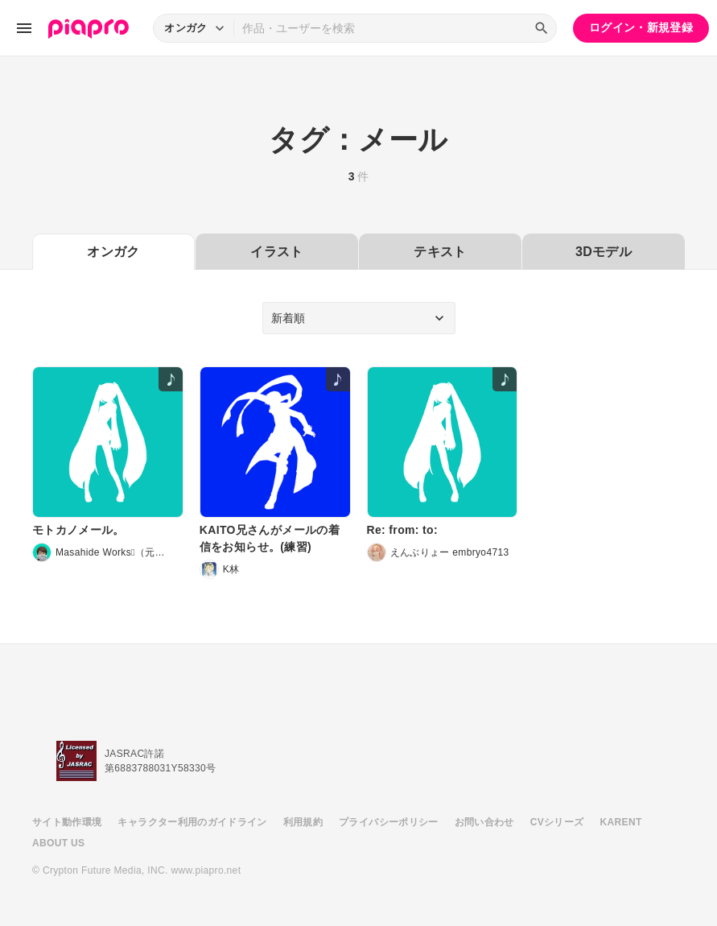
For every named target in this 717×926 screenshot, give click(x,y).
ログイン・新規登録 (641, 27)
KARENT (621, 822)
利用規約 (303, 822)
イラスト (276, 251)
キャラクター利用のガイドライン (191, 822)
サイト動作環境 (66, 822)
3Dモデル (603, 251)
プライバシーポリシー (389, 822)
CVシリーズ (557, 822)
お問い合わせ (484, 822)
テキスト (440, 251)
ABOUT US (58, 843)
